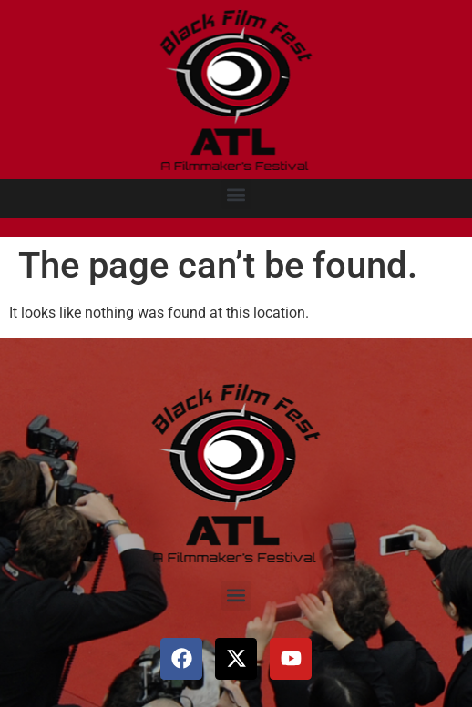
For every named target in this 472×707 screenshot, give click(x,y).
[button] (236, 194)
